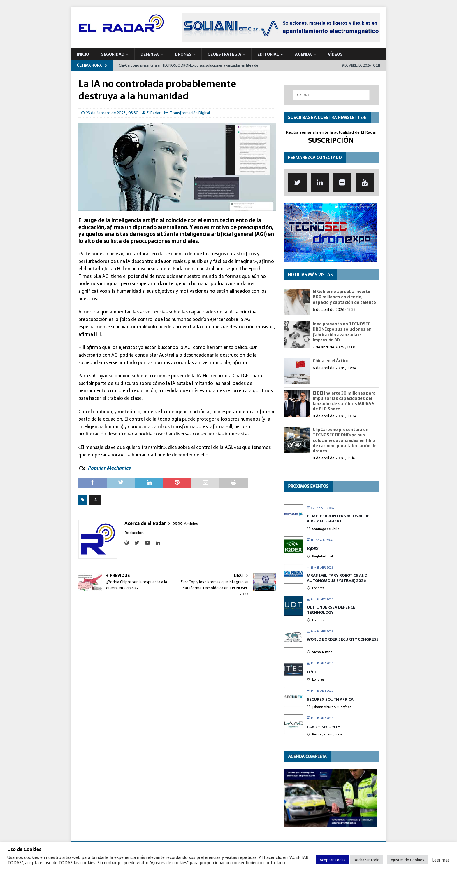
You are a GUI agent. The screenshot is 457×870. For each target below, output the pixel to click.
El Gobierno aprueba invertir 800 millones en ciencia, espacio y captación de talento (344, 296)
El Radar (154, 113)
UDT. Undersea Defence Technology (331, 610)
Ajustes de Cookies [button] (407, 860)
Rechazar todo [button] (366, 860)
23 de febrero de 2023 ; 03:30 (112, 113)
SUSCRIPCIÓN (331, 140)
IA (95, 500)
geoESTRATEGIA (224, 54)
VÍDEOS (335, 54)
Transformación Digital (190, 113)
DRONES (183, 54)
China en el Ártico (331, 361)
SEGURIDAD (112, 54)
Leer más (441, 860)
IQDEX (313, 548)
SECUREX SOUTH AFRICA (330, 699)
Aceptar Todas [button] (332, 860)
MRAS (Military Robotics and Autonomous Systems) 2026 (337, 578)
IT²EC (312, 672)
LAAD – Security (323, 727)
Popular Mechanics (109, 468)
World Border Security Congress (343, 639)
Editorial (268, 54)
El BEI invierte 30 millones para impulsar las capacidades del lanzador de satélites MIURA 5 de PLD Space (344, 401)
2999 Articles (185, 523)
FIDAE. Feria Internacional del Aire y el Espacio (339, 518)
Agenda (303, 54)
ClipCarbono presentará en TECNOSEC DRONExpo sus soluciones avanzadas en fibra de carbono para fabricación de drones (345, 440)
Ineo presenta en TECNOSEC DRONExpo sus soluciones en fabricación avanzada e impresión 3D (342, 332)
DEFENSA (149, 54)
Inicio (83, 54)
